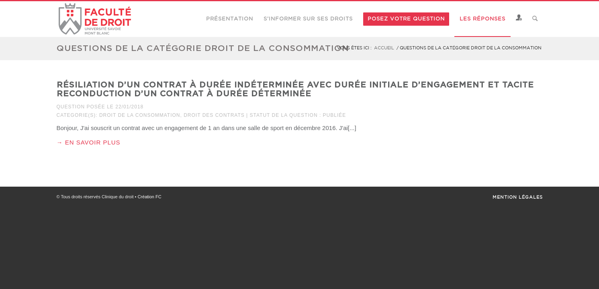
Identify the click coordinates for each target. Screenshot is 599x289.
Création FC (149, 196)
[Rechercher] (535, 19)
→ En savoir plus (89, 142)
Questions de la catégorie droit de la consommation (203, 47)
